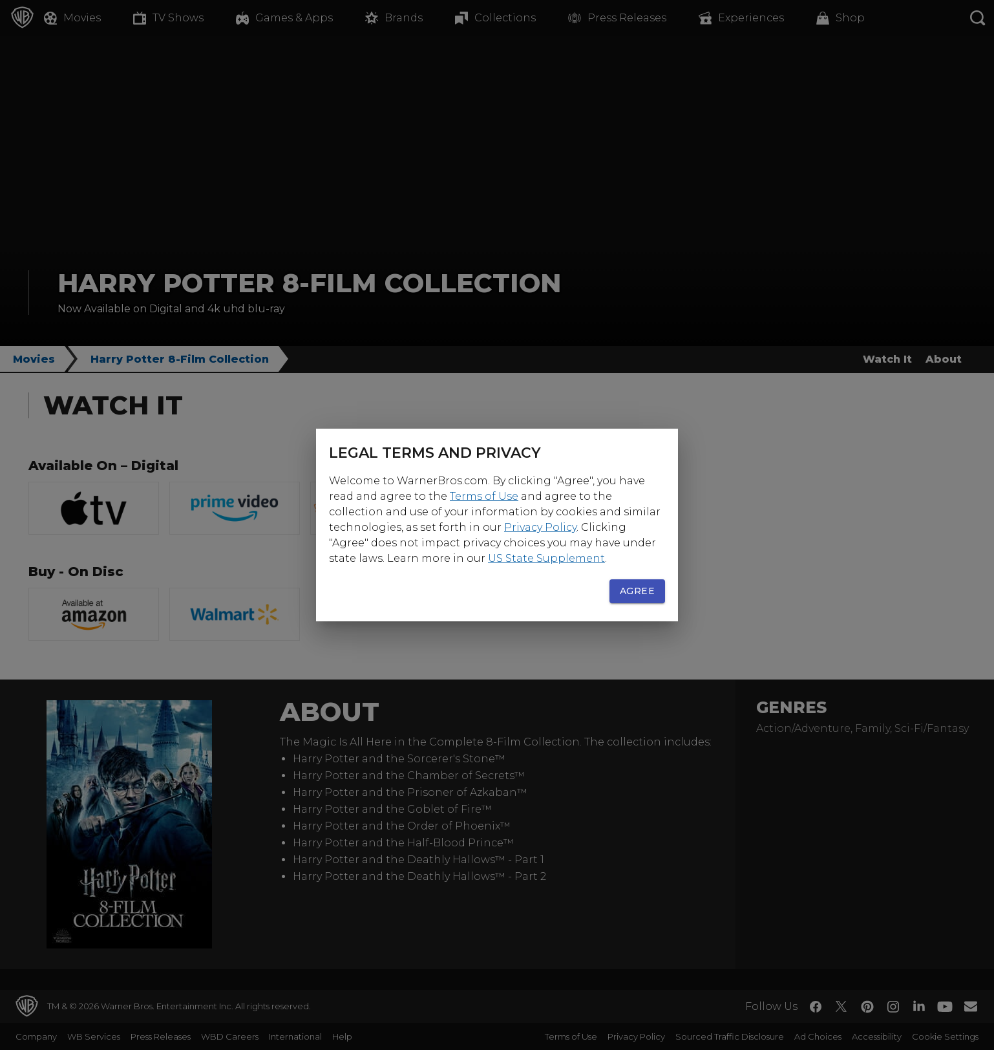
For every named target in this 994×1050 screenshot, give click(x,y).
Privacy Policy (540, 527)
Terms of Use (484, 496)
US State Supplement (546, 558)
